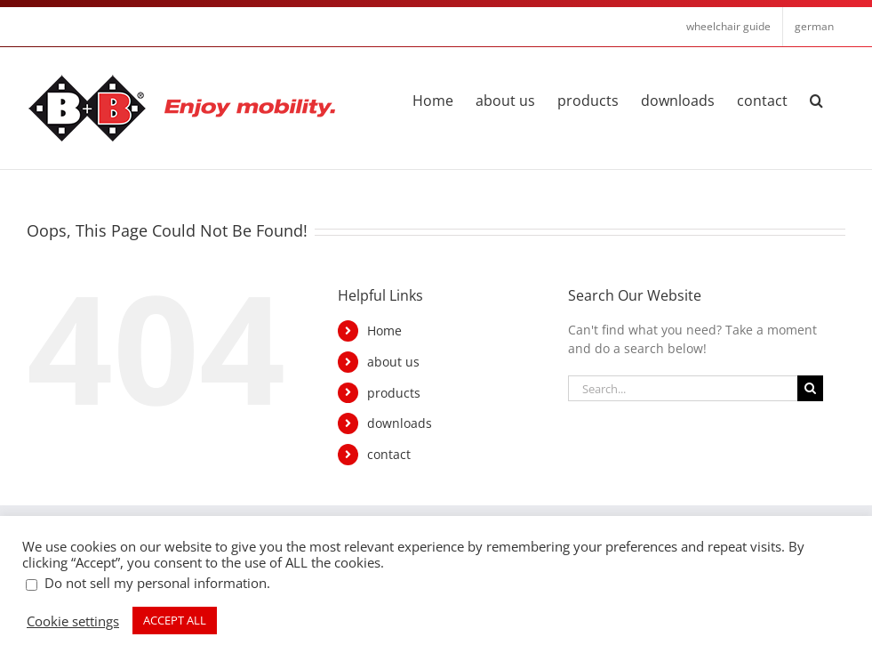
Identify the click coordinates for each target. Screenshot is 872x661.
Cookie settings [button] (73, 621)
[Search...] (682, 388)
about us (393, 361)
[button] (816, 98)
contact (389, 454)
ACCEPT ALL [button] (174, 620)
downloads (399, 423)
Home (384, 330)
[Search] (810, 388)
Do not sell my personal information (155, 583)
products (393, 392)
